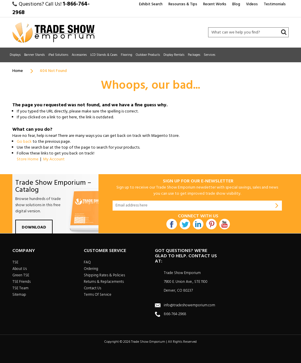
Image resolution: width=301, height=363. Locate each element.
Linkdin (198, 224)
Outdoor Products (148, 55)
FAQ (87, 262)
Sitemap (19, 295)
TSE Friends (21, 282)
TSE (15, 262)
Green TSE (20, 275)
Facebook (171, 224)
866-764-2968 (175, 314)
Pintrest (211, 224)
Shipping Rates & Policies (104, 275)
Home (17, 71)
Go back (24, 141)
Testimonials (275, 4)
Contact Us (92, 288)
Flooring (126, 55)
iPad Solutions (58, 55)
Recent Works (214, 4)
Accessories (79, 55)
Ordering (91, 269)
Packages (194, 55)
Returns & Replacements (104, 282)
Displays (15, 55)
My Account (54, 159)
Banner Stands (34, 55)
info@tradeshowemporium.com (189, 305)
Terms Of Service (97, 295)
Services (209, 55)
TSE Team (20, 288)
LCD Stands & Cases (103, 55)
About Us (19, 269)
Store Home (28, 159)
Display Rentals (173, 55)
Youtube (224, 224)
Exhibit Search (151, 4)
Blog (236, 4)
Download (34, 227)
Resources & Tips (182, 4)
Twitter (185, 224)
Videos (252, 4)
